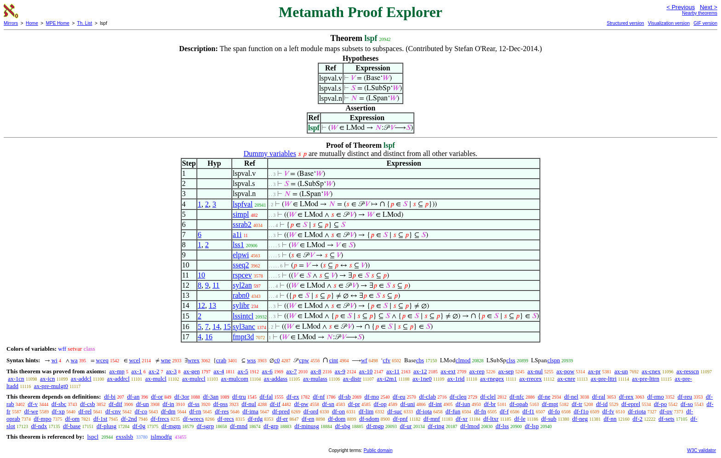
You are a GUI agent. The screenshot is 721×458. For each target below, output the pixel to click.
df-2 (638, 418)
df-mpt (550, 403)
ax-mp (117, 371)
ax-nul (535, 371)
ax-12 (420, 371)
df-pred (281, 411)
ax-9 (340, 371)
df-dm (168, 411)
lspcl (92, 436)
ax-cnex (650, 371)
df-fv (608, 411)
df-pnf (400, 418)
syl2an (242, 285)
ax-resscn (687, 371)
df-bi (109, 396)
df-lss (502, 426)
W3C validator (701, 450)
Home (32, 23)
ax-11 (393, 371)
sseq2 (241, 265)
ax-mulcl (155, 378)
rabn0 (241, 295)
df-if (275, 403)
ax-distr (352, 378)
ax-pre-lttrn (645, 378)
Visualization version (669, 23)
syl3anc (244, 326)
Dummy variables (270, 153)
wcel (135, 360)
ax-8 (315, 371)
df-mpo (42, 418)
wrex (194, 360)
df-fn (480, 411)
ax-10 (366, 371)
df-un (142, 403)
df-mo (371, 396)
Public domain (378, 450)
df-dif (115, 403)
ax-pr (594, 371)
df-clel (488, 396)
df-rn (195, 411)
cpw (304, 360)
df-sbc (59, 403)
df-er (282, 418)
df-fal (266, 396)
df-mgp (374, 426)
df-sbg (342, 426)
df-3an (210, 396)
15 (227, 326)
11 (215, 285)
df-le (520, 418)
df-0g (138, 426)
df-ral (598, 396)
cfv (386, 360)
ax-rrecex (530, 378)
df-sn (328, 403)
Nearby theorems (699, 13)
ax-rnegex (492, 378)
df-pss (220, 403)
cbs (420, 360)
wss (251, 360)
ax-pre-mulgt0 (51, 386)
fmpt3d (243, 337)
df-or (157, 396)
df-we (31, 411)
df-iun (463, 403)
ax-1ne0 (422, 378)
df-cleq (458, 396)
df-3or (181, 396)
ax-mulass (315, 378)
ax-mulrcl (194, 378)
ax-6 (267, 371)
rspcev (242, 275)
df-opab (518, 403)
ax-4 (218, 371)
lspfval (243, 204)
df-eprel (630, 403)
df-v (33, 403)
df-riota (637, 411)
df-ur (406, 426)
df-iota (424, 411)
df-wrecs (193, 418)
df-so (687, 403)
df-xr (462, 418)
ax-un (621, 371)
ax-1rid (456, 378)
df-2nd (129, 418)
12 (201, 305)
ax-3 (171, 371)
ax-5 (243, 371)
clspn (553, 360)
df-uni (407, 403)
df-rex (626, 396)
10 (201, 275)
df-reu (684, 396)
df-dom (336, 418)
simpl (241, 214)
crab (221, 360)
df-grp (271, 426)
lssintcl (243, 316)
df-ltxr (490, 418)
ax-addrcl (118, 378)
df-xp (58, 411)
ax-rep (476, 371)
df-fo (554, 411)
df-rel (85, 411)
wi (54, 360)
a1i (237, 234)
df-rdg (255, 418)
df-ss (194, 403)
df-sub (548, 418)
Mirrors (11, 23)
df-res (222, 411)
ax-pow (565, 371)
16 (208, 337)
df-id (601, 403)
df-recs (225, 418)
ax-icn (47, 378)
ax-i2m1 (387, 378)
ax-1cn (16, 378)
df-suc (394, 411)
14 (216, 326)
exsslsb (124, 436)
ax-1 (137, 371)
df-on (338, 411)
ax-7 (291, 371)
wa (74, 360)
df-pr (354, 403)
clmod (463, 360)
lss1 (238, 245)
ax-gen (191, 371)
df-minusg (306, 426)
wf (364, 360)
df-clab (427, 396)
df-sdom (369, 418)
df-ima (250, 411)
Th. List (84, 23)
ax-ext (448, 371)
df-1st (100, 418)
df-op (380, 403)
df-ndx (39, 426)
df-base (71, 426)
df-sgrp (205, 426)
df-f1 (528, 411)
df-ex (292, 396)
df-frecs (159, 418)
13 (212, 305)
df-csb (87, 403)
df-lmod (470, 426)
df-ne (544, 396)
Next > (708, 7)
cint (333, 360)
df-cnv (113, 411)
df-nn (610, 418)
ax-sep (506, 371)
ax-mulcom (234, 378)
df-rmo (655, 396)
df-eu (399, 396)
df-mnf (431, 418)
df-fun (453, 411)
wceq (102, 360)
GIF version (705, 23)
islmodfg (161, 436)
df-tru (239, 396)
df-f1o (581, 411)
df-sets (666, 418)
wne (166, 360)
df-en (308, 418)
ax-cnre (566, 378)
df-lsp (531, 426)
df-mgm (171, 426)
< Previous (680, 7)
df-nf (319, 396)
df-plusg (106, 426)
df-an (133, 396)
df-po (660, 403)
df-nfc (516, 396)
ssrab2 (242, 224)
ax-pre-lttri (604, 378)
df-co (141, 411)
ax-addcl (81, 378)
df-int (435, 403)
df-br (490, 403)
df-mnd (238, 426)
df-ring (436, 426)
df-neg (580, 418)
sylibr (241, 305)
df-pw (301, 403)
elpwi (241, 255)
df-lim (366, 411)
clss (510, 360)
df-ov (665, 411)
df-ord (311, 411)
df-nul (248, 403)
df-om (72, 418)
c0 (277, 360)
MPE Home (57, 23)
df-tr (577, 403)
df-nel (571, 396)
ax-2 (154, 371)
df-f (504, 411)
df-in (168, 403)
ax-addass (275, 378)
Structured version (625, 23)
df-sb (344, 396)
